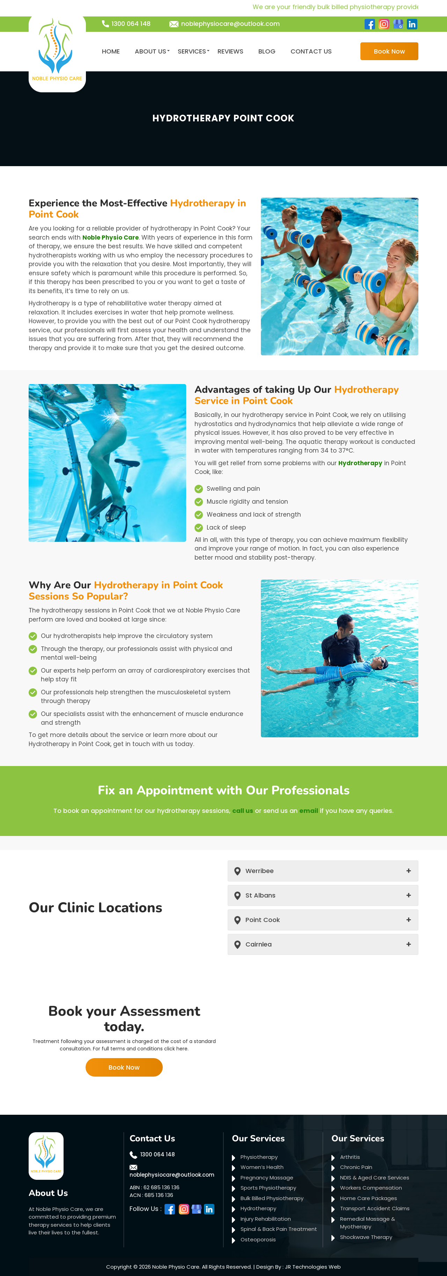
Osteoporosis (258, 1239)
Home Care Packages (368, 1198)
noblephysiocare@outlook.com (230, 23)
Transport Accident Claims (375, 1208)
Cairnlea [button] (259, 944)
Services (192, 51)
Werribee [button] (260, 870)
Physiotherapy (259, 1157)
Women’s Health (262, 1167)
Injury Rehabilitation (266, 1218)
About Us (150, 51)
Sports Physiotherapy (268, 1187)
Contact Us (311, 51)
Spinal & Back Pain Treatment (279, 1229)
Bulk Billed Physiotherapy (272, 1198)
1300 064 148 (131, 23)
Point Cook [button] (263, 919)
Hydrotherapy (360, 463)
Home (111, 51)
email (308, 810)
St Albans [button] (261, 895)
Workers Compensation (371, 1187)
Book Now (389, 51)
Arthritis (350, 1157)
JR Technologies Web (313, 1266)
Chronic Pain (356, 1167)
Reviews (230, 51)
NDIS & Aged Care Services (374, 1177)
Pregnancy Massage (267, 1177)
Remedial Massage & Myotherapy (367, 1223)
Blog (267, 51)
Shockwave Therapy (366, 1237)
